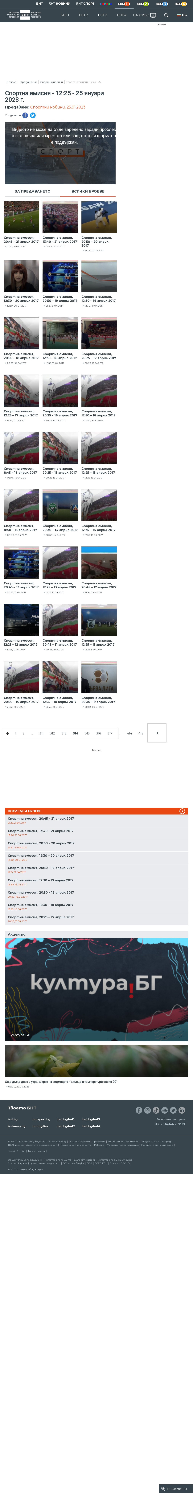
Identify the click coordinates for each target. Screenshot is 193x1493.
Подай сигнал (150, 1141)
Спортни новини (51, 81)
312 (52, 733)
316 (98, 733)
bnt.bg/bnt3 (91, 1119)
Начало (11, 81)
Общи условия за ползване (25, 1159)
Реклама (161, 24)
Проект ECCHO (120, 1163)
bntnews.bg (16, 1126)
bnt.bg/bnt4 (91, 1126)
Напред (166, 1141)
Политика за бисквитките (114, 1159)
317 (109, 733)
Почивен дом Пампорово (157, 1144)
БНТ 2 (83, 15)
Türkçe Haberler (36, 1151)
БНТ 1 (65, 15)
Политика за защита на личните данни (69, 1159)
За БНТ (12, 1141)
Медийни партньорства (123, 1144)
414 (129, 733)
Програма (98, 1141)
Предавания (28, 81)
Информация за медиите (76, 1144)
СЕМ (89, 1163)
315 (87, 733)
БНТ (39, 4)
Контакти (132, 1141)
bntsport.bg (41, 1119)
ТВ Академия (16, 1144)
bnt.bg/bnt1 (65, 1119)
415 (140, 733)
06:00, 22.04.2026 (18, 1086)
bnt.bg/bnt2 (66, 1126)
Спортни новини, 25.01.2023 (57, 107)
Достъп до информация (41, 1144)
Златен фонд (57, 1141)
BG (184, 15)
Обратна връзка (73, 1163)
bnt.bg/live (40, 1126)
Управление (115, 1141)
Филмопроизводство (32, 1141)
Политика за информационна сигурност (34, 1163)
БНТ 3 (102, 15)
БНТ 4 (121, 15)
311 (41, 733)
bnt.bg (13, 1119)
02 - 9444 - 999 (169, 1124)
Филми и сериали (79, 1141)
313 (63, 733)
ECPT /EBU (101, 1163)
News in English (16, 1151)
